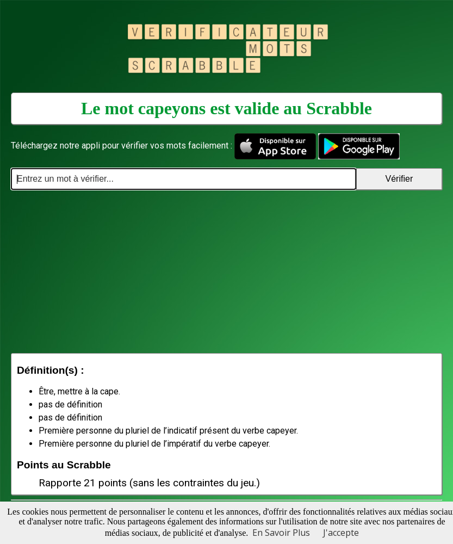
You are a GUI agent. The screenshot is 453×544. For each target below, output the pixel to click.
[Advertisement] (226, 271)
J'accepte (341, 533)
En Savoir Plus (281, 533)
